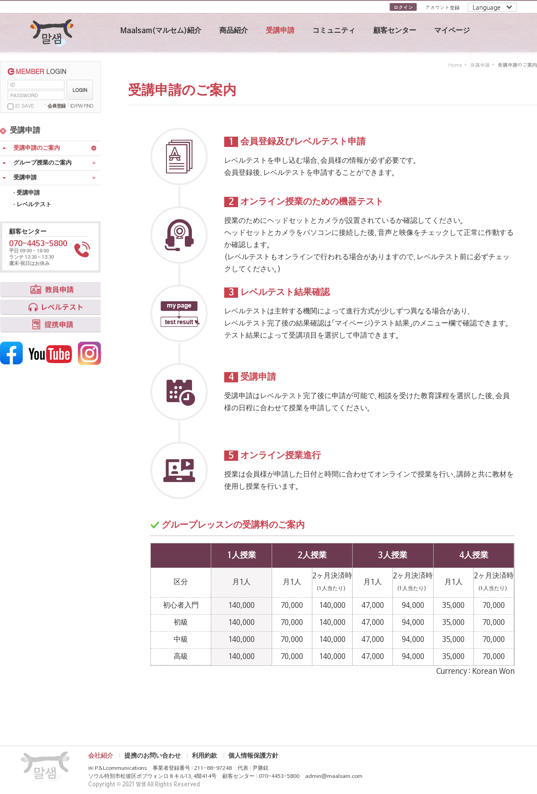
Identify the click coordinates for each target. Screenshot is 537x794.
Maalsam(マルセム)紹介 (160, 31)
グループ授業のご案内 (42, 163)
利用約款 (204, 755)
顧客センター (394, 31)
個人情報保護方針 (253, 755)
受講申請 (280, 31)
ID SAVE (24, 105)
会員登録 (56, 105)
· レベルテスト (32, 204)
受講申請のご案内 (36, 148)
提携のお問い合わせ (152, 755)
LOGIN (79, 90)
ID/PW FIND (81, 105)
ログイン (403, 7)
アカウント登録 (442, 7)
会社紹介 (100, 755)
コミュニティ (333, 31)
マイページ (452, 31)
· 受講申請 (26, 193)
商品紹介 (233, 31)
